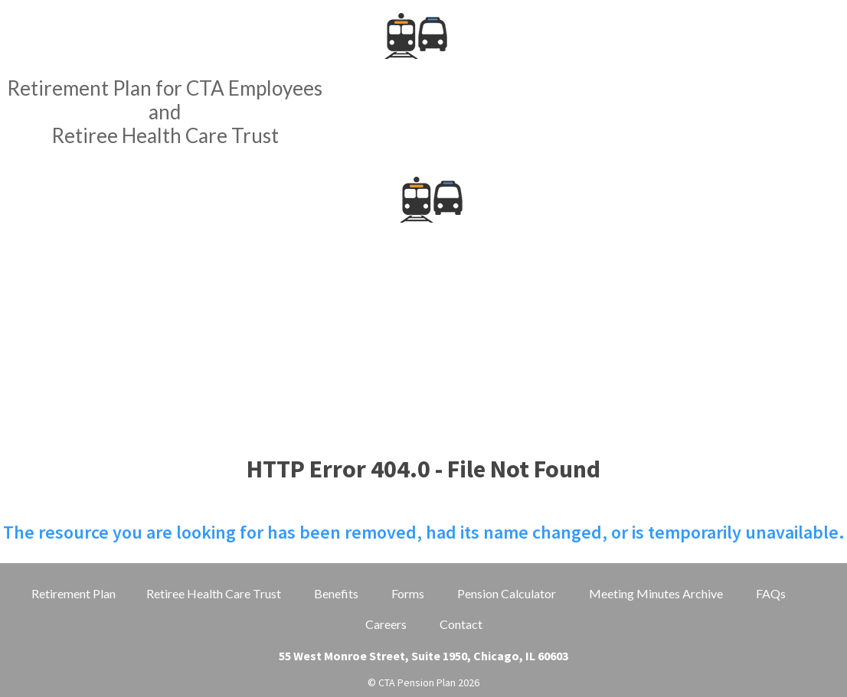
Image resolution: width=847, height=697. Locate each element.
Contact (461, 624)
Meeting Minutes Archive (656, 593)
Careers (386, 624)
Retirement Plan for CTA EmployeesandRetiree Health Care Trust (164, 112)
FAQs (771, 593)
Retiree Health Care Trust (213, 593)
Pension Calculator (506, 593)
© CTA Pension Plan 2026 (423, 682)
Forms (407, 593)
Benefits (336, 593)
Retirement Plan (73, 593)
